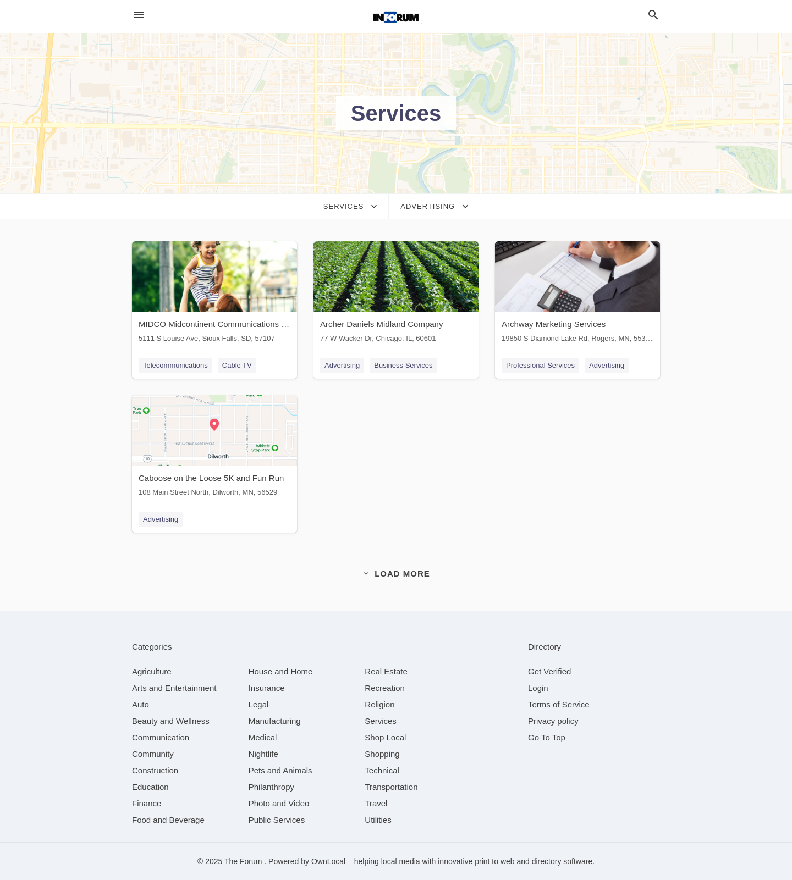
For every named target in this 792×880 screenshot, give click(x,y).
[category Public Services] (277, 819)
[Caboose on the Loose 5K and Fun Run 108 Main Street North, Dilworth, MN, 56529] (214, 448)
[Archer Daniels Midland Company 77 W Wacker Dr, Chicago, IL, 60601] (396, 294)
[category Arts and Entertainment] (174, 688)
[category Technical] (382, 770)
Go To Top (546, 737)
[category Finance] (146, 803)
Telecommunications (175, 365)
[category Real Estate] (386, 671)
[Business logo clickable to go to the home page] (396, 16)
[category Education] (150, 787)
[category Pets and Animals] (280, 770)
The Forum (244, 861)
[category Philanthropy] (271, 787)
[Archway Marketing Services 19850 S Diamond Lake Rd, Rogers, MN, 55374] (577, 294)
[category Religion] (379, 704)
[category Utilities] (378, 819)
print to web (494, 861)
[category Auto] (140, 704)
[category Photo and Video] (279, 803)
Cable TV (237, 365)
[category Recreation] (385, 688)
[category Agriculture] (152, 671)
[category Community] (153, 754)
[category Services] (381, 721)
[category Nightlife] (263, 754)
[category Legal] (259, 704)
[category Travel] (376, 803)
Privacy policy (553, 721)
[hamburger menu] (138, 15)
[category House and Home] (281, 671)
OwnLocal (328, 861)
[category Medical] (263, 737)
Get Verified (549, 671)
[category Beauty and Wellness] (171, 721)
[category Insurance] (267, 688)
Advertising (342, 365)
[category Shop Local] (385, 737)
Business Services (403, 365)
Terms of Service (559, 704)
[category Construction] (155, 770)
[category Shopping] (382, 754)
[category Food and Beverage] (168, 819)
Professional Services (540, 365)
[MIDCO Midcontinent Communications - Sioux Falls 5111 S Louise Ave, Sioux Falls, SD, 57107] (214, 294)
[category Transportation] (391, 787)
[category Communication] (160, 737)
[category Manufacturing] (275, 721)
